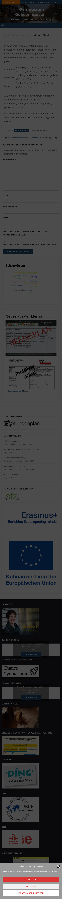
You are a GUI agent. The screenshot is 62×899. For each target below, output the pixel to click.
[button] (58, 866)
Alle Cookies (31, 880)
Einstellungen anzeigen (30, 893)
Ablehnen (31, 886)
